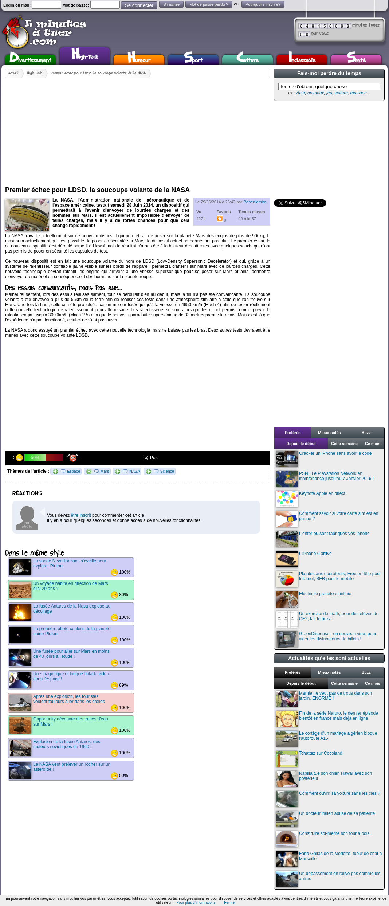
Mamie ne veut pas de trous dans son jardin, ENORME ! (324, 699)
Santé (356, 60)
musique (358, 92)
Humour (138, 60)
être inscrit (81, 515)
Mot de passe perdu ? (208, 4)
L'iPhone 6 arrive (304, 559)
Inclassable (301, 60)
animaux (315, 92)
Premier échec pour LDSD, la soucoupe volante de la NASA (98, 73)
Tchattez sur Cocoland (309, 759)
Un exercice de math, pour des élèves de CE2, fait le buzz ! (327, 619)
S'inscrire (171, 4)
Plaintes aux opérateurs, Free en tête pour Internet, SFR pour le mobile (328, 579)
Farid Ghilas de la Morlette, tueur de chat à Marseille (329, 859)
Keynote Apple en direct (310, 499)
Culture (247, 60)
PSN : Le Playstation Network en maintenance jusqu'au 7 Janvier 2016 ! (325, 479)
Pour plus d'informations (195, 903)
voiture (341, 92)
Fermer (230, 903)
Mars (105, 471)
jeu (329, 92)
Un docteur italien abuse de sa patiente (325, 819)
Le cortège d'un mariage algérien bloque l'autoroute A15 (326, 739)
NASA (134, 471)
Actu (300, 92)
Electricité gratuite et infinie (313, 599)
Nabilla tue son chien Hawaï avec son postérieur (324, 779)
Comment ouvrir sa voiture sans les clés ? (328, 799)
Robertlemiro (254, 202)
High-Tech (84, 55)
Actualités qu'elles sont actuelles (329, 658)
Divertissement (30, 60)
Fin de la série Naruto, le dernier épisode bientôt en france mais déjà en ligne (327, 719)
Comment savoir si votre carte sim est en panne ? (327, 519)
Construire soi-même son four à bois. (323, 839)
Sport (193, 60)
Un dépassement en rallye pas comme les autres (328, 879)
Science (167, 471)
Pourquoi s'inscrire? (262, 4)
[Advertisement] (135, 129)
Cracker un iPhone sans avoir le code (324, 459)
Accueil (13, 73)
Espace (73, 471)
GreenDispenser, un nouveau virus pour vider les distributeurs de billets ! (326, 639)
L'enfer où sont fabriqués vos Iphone (323, 539)
